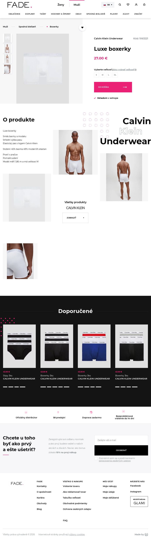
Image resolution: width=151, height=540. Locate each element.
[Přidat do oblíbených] (82, 29)
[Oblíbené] (128, 6)
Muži (77, 5)
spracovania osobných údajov (115, 457)
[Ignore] (121, 458)
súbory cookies (77, 531)
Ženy (61, 5)
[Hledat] (120, 6)
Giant (146, 531)
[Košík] (144, 6)
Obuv (78, 16)
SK (107, 6)
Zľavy (126, 16)
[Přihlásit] (136, 6)
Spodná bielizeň (95, 16)
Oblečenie (14, 16)
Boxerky (54, 28)
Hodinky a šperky (61, 16)
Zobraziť (71, 220)
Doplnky (30, 16)
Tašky (43, 16)
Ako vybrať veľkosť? (124, 71)
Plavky (114, 16)
